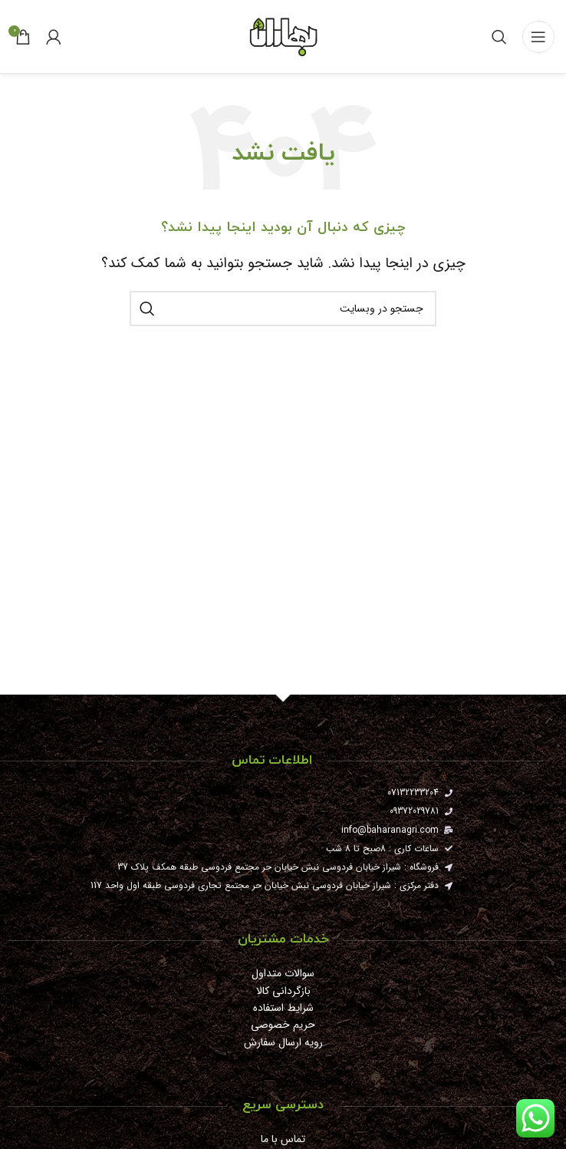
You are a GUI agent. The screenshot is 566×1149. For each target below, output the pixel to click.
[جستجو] (499, 36)
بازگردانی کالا (283, 990)
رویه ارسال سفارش (283, 1042)
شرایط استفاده (283, 1007)
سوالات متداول (283, 973)
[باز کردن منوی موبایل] (538, 36)
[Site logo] (283, 35)
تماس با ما (283, 1139)
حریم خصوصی (283, 1024)
